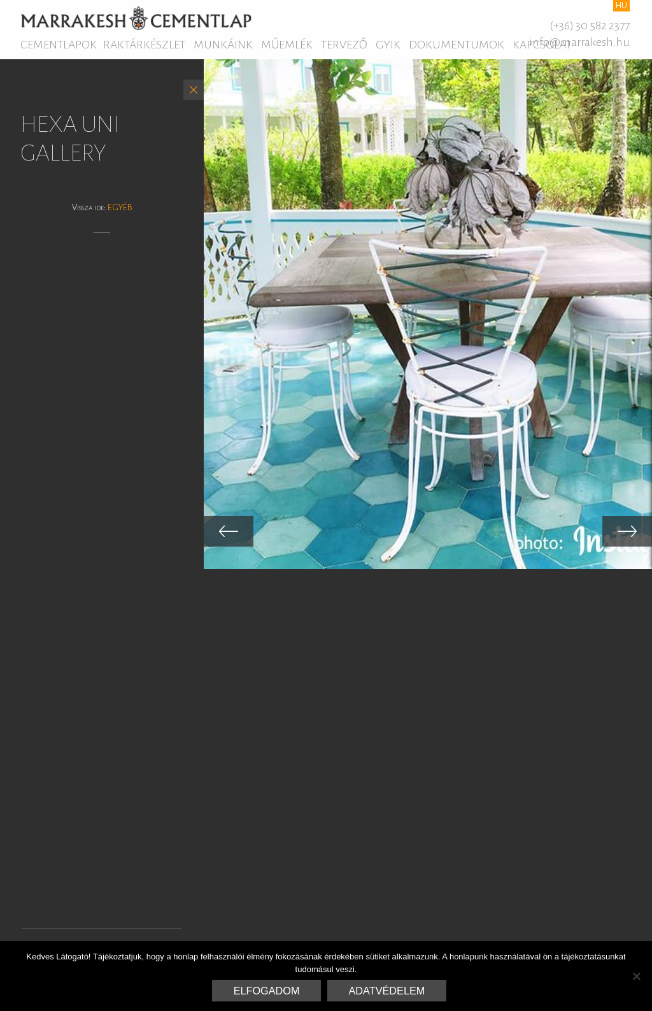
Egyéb (120, 207)
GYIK (388, 44)
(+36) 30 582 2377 (589, 25)
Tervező (344, 44)
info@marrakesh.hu (579, 42)
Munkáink (223, 44)
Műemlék (287, 44)
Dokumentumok (456, 44)
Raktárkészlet (144, 44)
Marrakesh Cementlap (136, 18)
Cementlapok (58, 44)
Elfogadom (267, 990)
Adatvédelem (387, 990)
